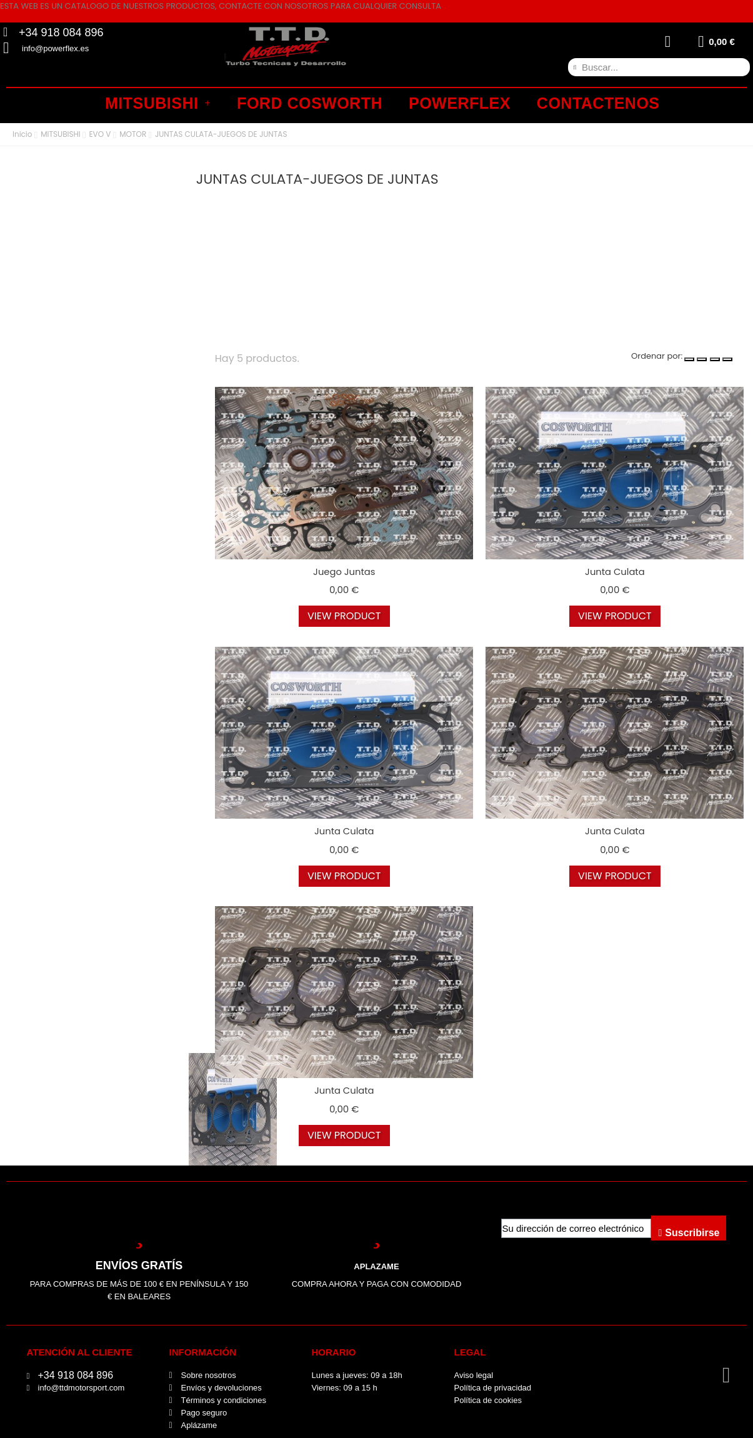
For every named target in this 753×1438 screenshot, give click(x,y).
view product (344, 616)
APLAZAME (376, 1266)
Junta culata (614, 571)
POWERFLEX (460, 103)
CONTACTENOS (598, 103)
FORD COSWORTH (309, 103)
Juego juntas (344, 571)
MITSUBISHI (158, 103)
